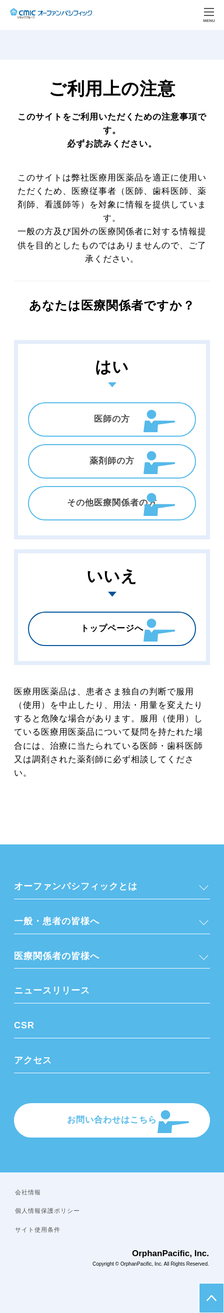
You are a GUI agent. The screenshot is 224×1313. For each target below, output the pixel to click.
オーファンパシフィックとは (76, 886)
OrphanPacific (136, 1264)
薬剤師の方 (112, 461)
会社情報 (28, 1192)
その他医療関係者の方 (112, 502)
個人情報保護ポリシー (47, 1210)
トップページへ (112, 628)
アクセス (33, 1060)
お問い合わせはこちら (112, 1120)
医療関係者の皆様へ (57, 956)
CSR (24, 1025)
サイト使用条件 (37, 1229)
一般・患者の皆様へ (57, 921)
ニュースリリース (52, 990)
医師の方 (112, 419)
